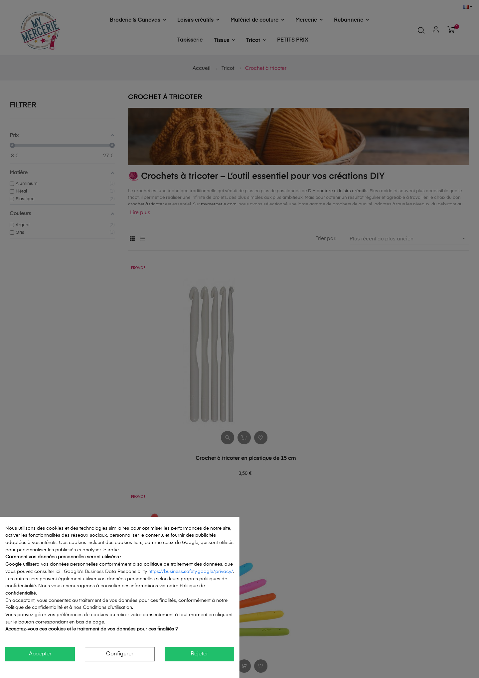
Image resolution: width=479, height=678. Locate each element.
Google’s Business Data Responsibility (106, 571)
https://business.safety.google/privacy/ (190, 571)
